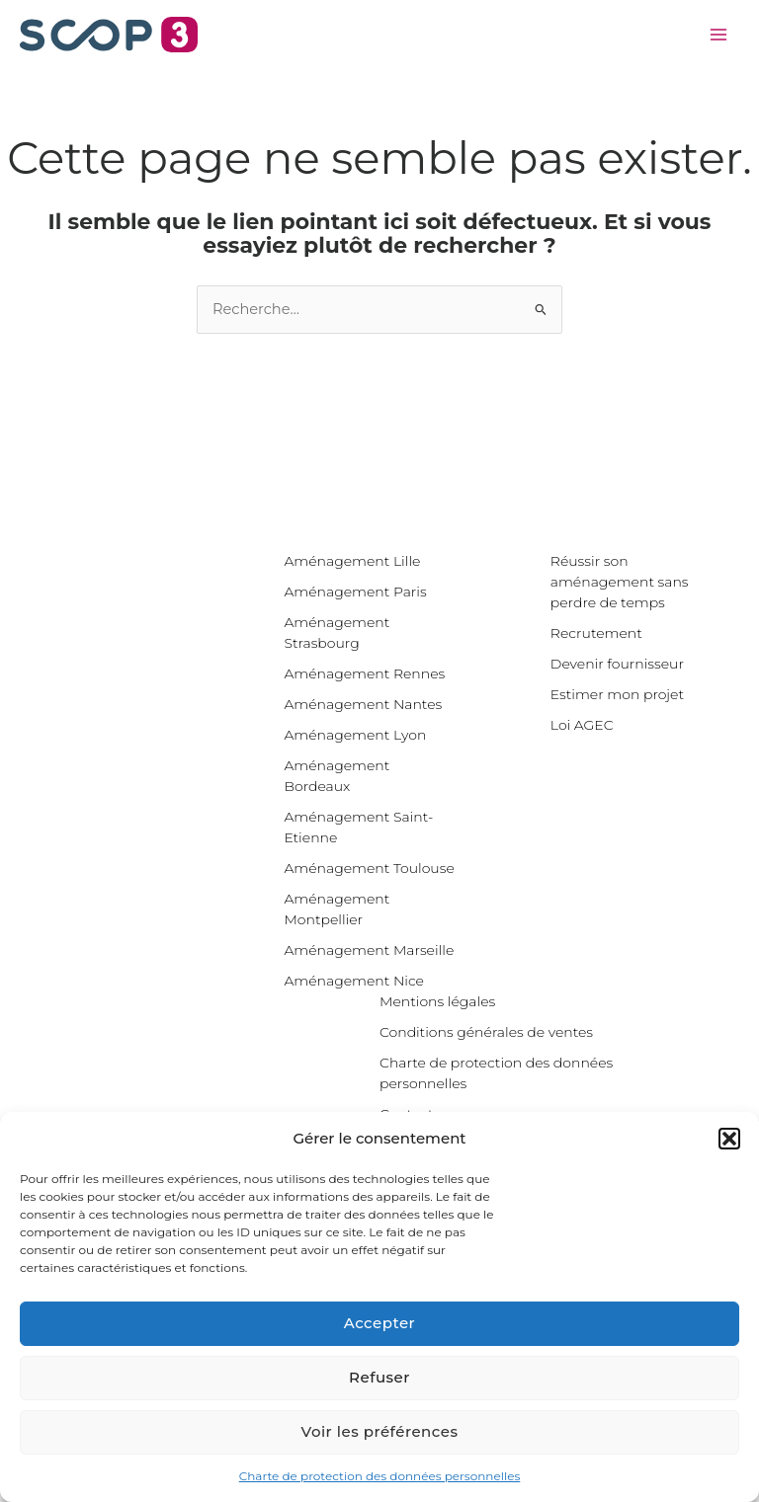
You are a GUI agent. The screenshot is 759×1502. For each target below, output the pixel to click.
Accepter (379, 1322)
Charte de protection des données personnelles (380, 1475)
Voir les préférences (380, 1431)
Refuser (379, 1377)
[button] (729, 1138)
